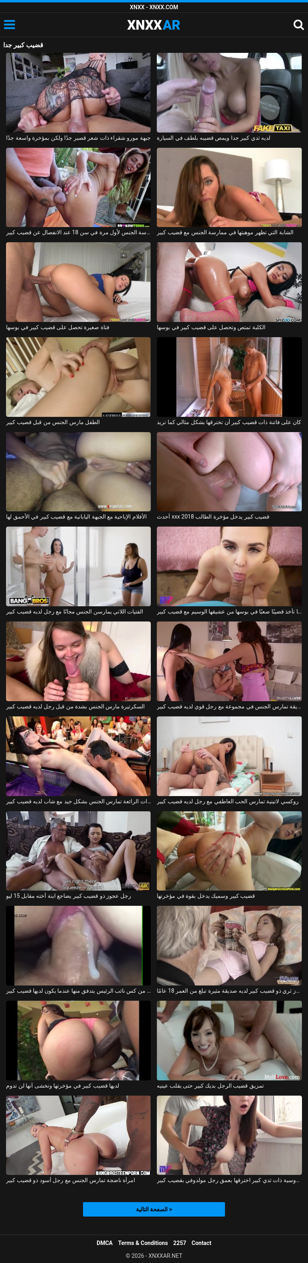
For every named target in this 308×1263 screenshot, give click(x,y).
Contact (201, 1243)
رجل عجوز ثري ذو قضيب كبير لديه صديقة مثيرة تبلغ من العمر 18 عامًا (229, 990)
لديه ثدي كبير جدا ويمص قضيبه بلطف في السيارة (213, 138)
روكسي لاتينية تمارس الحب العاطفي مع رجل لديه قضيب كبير (227, 801)
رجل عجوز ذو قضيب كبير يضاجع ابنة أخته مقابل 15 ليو (68, 896)
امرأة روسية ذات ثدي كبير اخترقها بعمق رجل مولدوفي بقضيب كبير (229, 1180)
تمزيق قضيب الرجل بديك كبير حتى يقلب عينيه (210, 1085)
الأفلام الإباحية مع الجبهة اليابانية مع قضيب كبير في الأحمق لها (76, 516)
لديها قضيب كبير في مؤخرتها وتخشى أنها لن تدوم (62, 1085)
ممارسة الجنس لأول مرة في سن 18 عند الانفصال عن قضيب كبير (78, 232)
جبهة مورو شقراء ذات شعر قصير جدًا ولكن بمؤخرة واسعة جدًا (78, 138)
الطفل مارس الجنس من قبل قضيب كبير (53, 422)
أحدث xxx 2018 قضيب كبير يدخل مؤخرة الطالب (213, 516)
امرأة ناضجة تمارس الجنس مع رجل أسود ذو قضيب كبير (70, 1180)
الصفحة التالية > (154, 1209)
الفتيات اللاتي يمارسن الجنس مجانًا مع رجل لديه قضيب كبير (74, 611)
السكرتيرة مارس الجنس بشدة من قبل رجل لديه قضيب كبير (75, 706)
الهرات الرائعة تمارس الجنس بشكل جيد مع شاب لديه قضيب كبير (78, 801)
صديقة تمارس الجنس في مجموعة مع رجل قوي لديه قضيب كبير (229, 706)
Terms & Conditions (143, 1243)
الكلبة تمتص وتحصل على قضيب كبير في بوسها (211, 327)
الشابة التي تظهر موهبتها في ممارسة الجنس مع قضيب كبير (225, 232)
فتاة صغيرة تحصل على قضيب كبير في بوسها (57, 327)
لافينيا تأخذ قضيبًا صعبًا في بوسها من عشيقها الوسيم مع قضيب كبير (229, 611)
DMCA (105, 1243)
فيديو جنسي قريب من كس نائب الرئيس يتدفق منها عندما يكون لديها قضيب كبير (78, 990)
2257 (179, 1243)
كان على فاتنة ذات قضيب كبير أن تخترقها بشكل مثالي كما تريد (229, 422)
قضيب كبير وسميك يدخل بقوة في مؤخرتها (206, 896)
